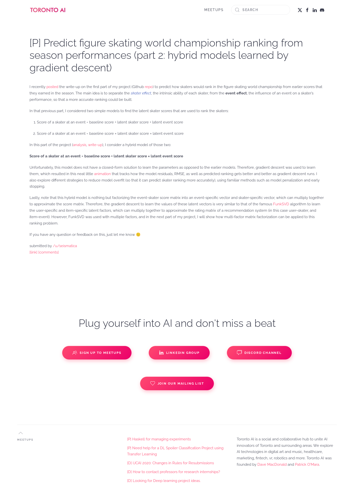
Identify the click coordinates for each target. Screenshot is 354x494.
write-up (95, 145)
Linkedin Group (179, 352)
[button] (20, 433)
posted (52, 87)
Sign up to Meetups (96, 352)
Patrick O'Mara (307, 464)
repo (149, 87)
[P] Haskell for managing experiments (159, 439)
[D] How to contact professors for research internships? (173, 472)
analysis (79, 145)
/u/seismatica (65, 246)
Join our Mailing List (177, 383)
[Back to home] (48, 10)
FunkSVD (281, 204)
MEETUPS (214, 10)
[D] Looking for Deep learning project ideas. (164, 481)
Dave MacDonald (272, 464)
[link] (33, 252)
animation (102, 174)
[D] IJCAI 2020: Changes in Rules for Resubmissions (170, 463)
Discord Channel (259, 352)
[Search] (260, 10)
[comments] (48, 252)
